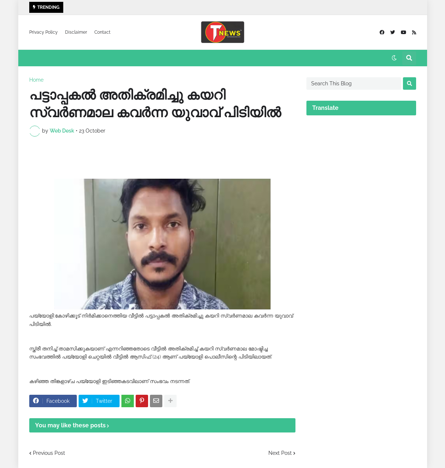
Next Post (280, 453)
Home (36, 79)
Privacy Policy (43, 32)
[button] (394, 58)
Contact (102, 32)
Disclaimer (76, 32)
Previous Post (49, 453)
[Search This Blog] (353, 83)
